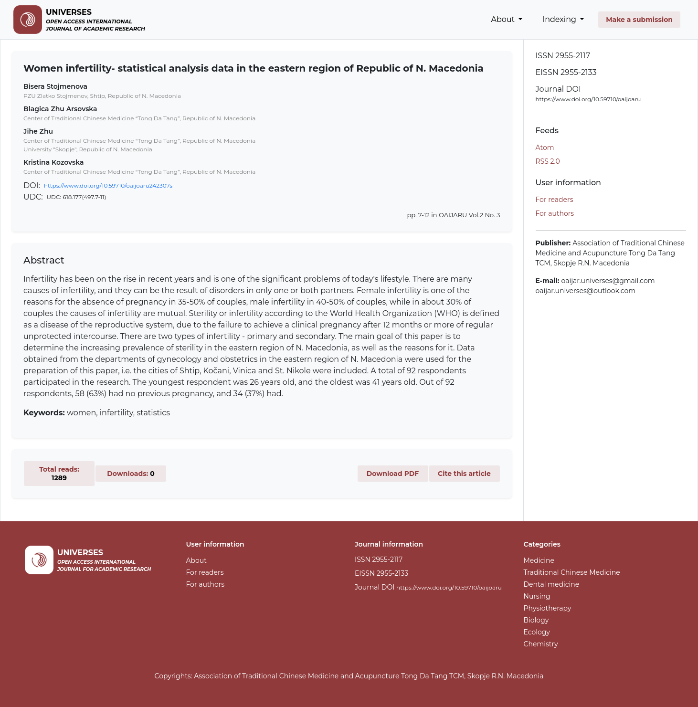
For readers (554, 199)
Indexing (560, 19)
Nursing (537, 596)
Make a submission (639, 19)
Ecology (537, 632)
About (504, 19)
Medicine (539, 560)
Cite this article (464, 473)
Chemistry (541, 644)
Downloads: (131, 473)
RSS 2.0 (548, 161)
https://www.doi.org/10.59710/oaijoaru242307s (108, 185)
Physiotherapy (547, 608)
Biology (536, 620)
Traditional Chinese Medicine (572, 572)
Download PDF (393, 473)
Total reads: (59, 473)
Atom (545, 147)
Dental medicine (552, 584)
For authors (555, 213)
